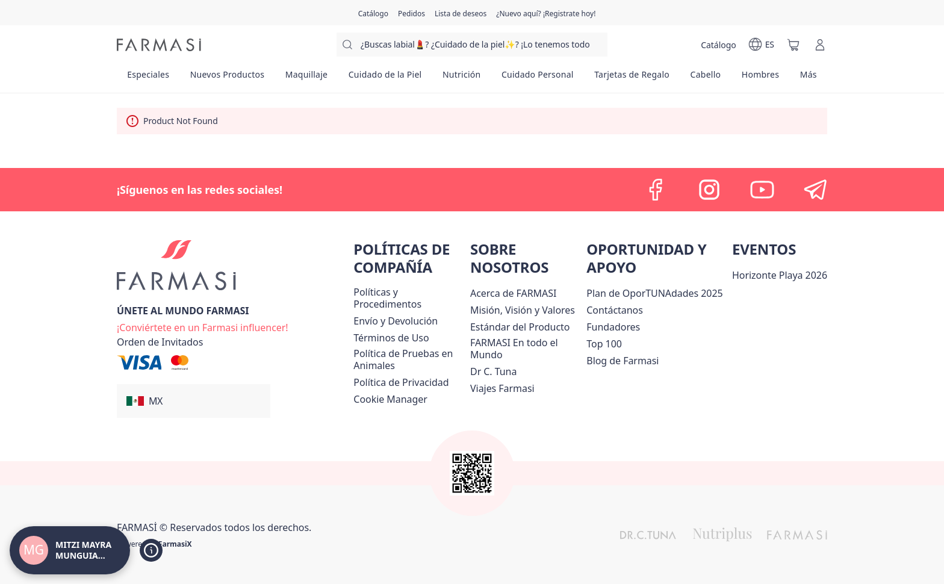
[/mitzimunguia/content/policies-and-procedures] (409, 298)
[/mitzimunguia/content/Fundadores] (613, 327)
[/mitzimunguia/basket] (793, 44)
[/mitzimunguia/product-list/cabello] (705, 78)
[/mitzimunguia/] (159, 45)
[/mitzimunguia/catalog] (373, 12)
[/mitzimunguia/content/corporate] (526, 349)
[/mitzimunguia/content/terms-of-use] (391, 338)
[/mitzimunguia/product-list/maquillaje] (306, 78)
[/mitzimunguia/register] (411, 12)
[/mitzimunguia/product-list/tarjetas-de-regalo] (632, 78)
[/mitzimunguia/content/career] (502, 388)
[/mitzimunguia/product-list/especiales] (148, 78)
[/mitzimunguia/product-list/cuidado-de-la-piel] (385, 78)
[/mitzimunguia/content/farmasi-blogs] (622, 361)
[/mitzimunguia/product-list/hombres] (760, 78)
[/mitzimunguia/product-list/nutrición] (461, 78)
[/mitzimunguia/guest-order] (160, 342)
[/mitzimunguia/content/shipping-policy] (395, 321)
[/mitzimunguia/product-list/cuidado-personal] (537, 78)
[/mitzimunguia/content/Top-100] (604, 344)
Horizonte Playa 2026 (779, 275)
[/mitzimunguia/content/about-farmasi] (513, 293)
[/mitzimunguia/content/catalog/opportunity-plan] (654, 293)
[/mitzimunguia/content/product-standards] (520, 327)
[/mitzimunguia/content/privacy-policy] (401, 382)
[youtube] (762, 190)
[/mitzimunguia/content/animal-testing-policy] (409, 359)
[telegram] (815, 190)
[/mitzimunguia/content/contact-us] (614, 310)
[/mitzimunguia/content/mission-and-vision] (522, 310)
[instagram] (709, 190)
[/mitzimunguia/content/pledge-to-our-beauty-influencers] (493, 371)
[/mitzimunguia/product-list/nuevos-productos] (227, 78)
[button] (193, 401)
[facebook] (656, 190)
